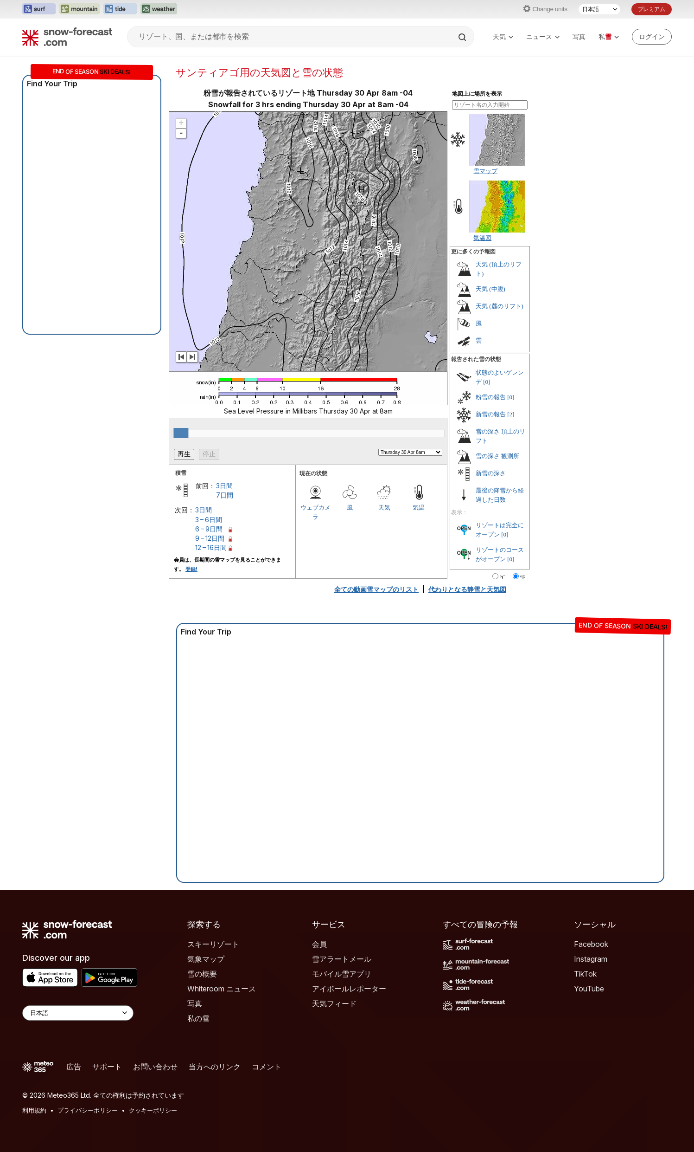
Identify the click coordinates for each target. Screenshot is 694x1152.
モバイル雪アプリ (341, 973)
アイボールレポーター (349, 988)
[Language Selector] (78, 1013)
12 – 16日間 (211, 547)
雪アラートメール (341, 959)
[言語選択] (599, 9)
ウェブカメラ (315, 512)
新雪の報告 (491, 414)
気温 (419, 507)
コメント (266, 1066)
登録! (191, 569)
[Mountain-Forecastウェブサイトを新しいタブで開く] (79, 9)
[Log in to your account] (652, 37)
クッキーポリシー (153, 1110)
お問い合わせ (155, 1066)
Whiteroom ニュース (221, 988)
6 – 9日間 (209, 529)
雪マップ (485, 171)
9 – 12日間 (209, 538)
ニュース (543, 36)
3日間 (224, 486)
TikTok (585, 973)
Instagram (590, 959)
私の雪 (198, 1018)
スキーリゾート (213, 944)
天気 (503, 36)
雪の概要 (202, 973)
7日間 (224, 495)
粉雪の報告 (491, 397)
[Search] (463, 37)
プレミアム (651, 9)
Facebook (591, 944)
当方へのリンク (215, 1066)
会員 (319, 944)
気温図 (482, 237)
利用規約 (34, 1110)
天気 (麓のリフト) (499, 306)
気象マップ (205, 959)
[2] (510, 414)
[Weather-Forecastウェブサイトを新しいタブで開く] (158, 9)
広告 (73, 1066)
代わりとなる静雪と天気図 (467, 589)
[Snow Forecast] (67, 36)
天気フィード (334, 1003)
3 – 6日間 (208, 520)
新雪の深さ (491, 473)
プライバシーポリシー (87, 1110)
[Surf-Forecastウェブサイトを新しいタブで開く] (39, 9)
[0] (486, 381)
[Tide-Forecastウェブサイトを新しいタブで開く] (120, 9)
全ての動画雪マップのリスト (376, 589)
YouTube (589, 988)
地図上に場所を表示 (477, 94)
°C (503, 577)
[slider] (180, 433)
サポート (107, 1066)
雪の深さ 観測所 (497, 456)
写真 (579, 36)
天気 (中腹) (490, 288)
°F (522, 577)
